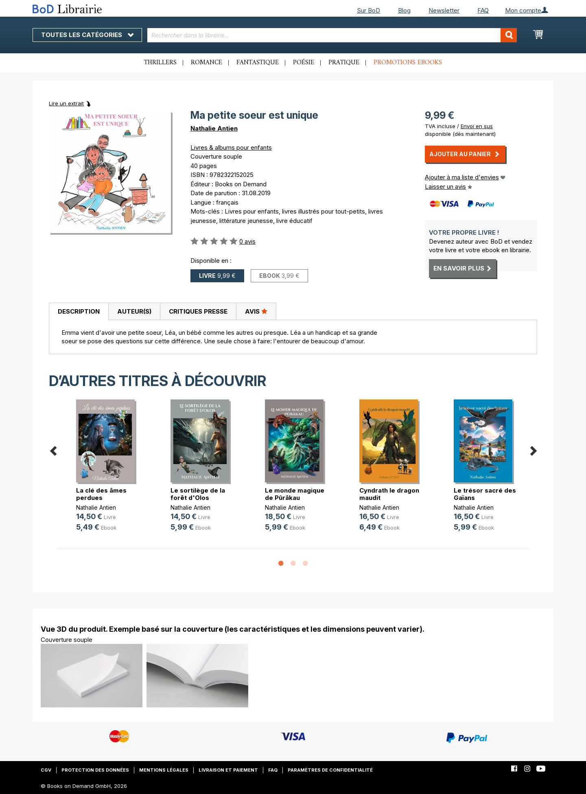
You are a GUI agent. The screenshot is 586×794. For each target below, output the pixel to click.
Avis (256, 311)
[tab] (78, 312)
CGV (46, 770)
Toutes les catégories (87, 35)
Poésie (303, 62)
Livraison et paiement (228, 770)
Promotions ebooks (408, 62)
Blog (404, 10)
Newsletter (444, 10)
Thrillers (160, 62)
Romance (206, 62)
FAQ (483, 10)
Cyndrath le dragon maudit (389, 494)
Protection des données (95, 770)
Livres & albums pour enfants (231, 147)
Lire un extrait (66, 103)
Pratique (343, 62)
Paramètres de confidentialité (330, 770)
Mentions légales (163, 770)
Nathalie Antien (214, 128)
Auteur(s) (134, 311)
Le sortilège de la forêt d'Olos (198, 494)
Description (79, 311)
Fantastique (257, 62)
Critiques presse (198, 311)
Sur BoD (368, 10)
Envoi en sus (477, 126)
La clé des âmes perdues (101, 494)
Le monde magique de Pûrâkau (294, 494)
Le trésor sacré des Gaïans (485, 494)
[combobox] (332, 35)
